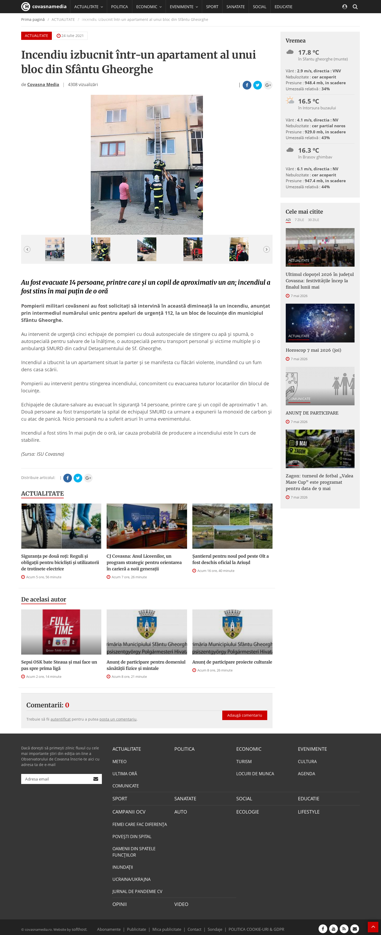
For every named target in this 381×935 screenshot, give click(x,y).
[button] (27, 249)
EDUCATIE (283, 6)
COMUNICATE (299, 394)
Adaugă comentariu (244, 709)
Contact (194, 925)
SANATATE (235, 6)
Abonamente (118, 925)
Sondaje (213, 925)
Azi (288, 219)
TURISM (244, 761)
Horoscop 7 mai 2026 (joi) (309, 346)
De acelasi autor (43, 599)
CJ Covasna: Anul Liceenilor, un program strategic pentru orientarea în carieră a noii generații (144, 562)
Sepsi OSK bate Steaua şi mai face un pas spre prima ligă (59, 665)
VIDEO (180, 901)
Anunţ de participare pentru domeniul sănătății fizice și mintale (146, 665)
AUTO (180, 810)
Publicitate (143, 925)
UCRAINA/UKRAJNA (131, 877)
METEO (119, 761)
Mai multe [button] (85, 33)
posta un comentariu (118, 719)
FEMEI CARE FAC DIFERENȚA (139, 822)
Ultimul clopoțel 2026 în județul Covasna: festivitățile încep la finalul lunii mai (320, 279)
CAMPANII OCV (127, 810)
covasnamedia (44, 6)
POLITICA (119, 6)
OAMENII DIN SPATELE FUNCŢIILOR (134, 849)
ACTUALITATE (42, 493)
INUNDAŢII (122, 865)
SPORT (212, 6)
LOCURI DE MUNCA (255, 773)
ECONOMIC (247, 748)
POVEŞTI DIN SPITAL (131, 834)
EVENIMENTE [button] (184, 6)
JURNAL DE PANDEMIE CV (137, 889)
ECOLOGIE (246, 810)
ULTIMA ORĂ (124, 773)
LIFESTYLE (307, 810)
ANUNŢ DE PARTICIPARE (309, 408)
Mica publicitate (169, 925)
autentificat (61, 719)
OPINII (118, 901)
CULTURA (307, 761)
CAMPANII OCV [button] (90, 19)
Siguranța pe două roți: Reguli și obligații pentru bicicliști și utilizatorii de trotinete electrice (60, 562)
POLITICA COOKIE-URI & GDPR (249, 925)
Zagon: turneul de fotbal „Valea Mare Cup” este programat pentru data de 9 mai (317, 475)
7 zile (299, 219)
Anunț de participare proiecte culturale (232, 662)
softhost (78, 925)
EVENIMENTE (311, 748)
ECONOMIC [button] (149, 6)
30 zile (313, 219)
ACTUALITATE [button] (88, 6)
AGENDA (306, 773)
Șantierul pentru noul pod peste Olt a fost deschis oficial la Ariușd (230, 559)
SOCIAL (259, 6)
